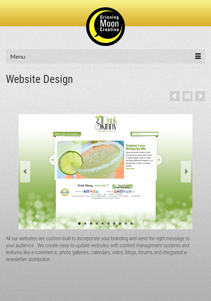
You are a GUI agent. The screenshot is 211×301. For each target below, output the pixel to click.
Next (186, 171)
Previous (25, 171)
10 (131, 223)
